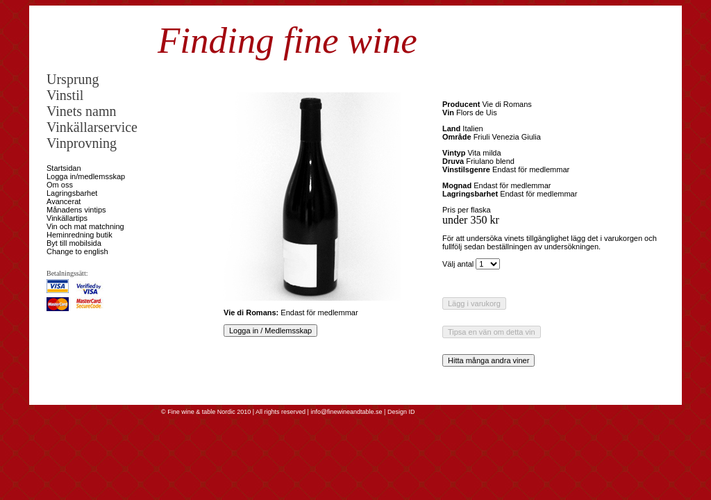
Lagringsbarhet (72, 193)
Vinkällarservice (92, 127)
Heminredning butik (79, 235)
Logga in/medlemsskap (86, 176)
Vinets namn (81, 111)
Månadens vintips (76, 210)
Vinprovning (82, 143)
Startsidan (64, 168)
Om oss (60, 185)
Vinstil (65, 95)
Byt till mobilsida (74, 243)
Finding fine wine (287, 40)
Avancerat (64, 201)
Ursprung (73, 79)
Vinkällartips (67, 218)
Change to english (77, 251)
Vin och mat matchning (85, 226)
